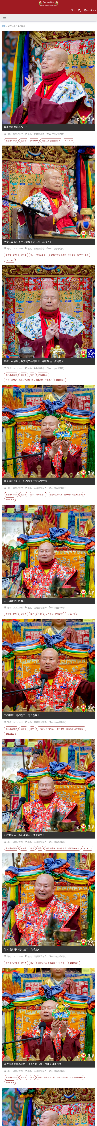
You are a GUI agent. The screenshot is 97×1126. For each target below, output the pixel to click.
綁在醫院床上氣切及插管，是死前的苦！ (62, 848)
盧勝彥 (23, 141)
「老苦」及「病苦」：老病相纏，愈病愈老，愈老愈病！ (61, 729)
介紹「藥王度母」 (37, 494)
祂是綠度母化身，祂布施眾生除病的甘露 (66, 494)
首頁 (4, 26)
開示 (32, 614)
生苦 (40, 614)
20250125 (10, 500)
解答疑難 (34, 141)
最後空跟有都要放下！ (51, 141)
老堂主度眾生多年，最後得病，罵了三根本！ (69, 255)
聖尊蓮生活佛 (11, 141)
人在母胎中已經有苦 (54, 614)
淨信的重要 (42, 375)
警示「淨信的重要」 (38, 255)
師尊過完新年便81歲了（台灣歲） (52, 963)
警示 (32, 375)
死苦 (40, 848)
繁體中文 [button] (90, 10)
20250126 (68, 141)
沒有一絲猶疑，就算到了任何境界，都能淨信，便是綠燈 (29, 380)
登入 (73, 10)
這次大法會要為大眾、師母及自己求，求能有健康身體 (60, 1077)
